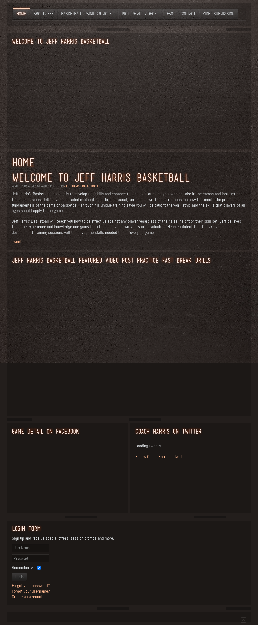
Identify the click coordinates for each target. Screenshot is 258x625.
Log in (19, 577)
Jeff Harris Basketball (81, 186)
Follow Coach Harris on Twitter (160, 456)
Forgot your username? (31, 591)
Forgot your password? (31, 585)
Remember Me (23, 567)
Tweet (17, 241)
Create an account (27, 596)
